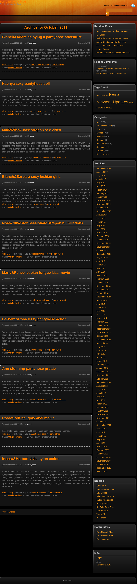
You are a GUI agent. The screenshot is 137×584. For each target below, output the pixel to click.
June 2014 (101, 307)
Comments (103, 565)
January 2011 (102, 454)
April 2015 (100, 272)
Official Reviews (15, 68)
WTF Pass (101, 518)
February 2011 (102, 450)
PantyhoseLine (103, 539)
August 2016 (102, 215)
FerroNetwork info (102, 95)
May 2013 (100, 354)
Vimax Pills (101, 514)
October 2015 (102, 250)
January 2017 (102, 197)
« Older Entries (8, 512)
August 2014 (102, 300)
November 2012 (103, 375)
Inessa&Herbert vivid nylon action (30, 459)
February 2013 (102, 364)
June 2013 (101, 350)
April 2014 (100, 314)
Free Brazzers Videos (105, 489)
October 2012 (102, 379)
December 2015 (103, 243)
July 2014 (100, 304)
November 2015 (103, 247)
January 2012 (102, 411)
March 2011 (101, 446)
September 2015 (103, 254)
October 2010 (102, 464)
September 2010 (103, 468)
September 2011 (103, 425)
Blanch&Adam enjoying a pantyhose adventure (42, 37)
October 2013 (102, 336)
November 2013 (103, 332)
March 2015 (101, 275)
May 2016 (100, 225)
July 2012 (100, 389)
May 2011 (100, 439)
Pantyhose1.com (38, 350)
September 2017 (103, 168)
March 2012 (101, 404)
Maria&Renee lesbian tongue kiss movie (36, 273)
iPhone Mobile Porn (105, 496)
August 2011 (102, 429)
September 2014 (103, 297)
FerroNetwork (58, 65)
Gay (98, 129)
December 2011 (103, 414)
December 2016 (103, 200)
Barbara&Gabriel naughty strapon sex (113, 53)
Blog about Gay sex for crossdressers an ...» (112, 69)
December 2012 (103, 372)
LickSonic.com (37, 204)
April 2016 (100, 229)
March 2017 (101, 190)
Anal (29, 424)
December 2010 (103, 457)
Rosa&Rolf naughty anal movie (28, 418)
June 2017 (101, 179)
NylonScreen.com (39, 492)
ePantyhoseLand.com (41, 111)
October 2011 (102, 421)
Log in (99, 558)
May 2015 (100, 268)
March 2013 (101, 361)
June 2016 (101, 222)
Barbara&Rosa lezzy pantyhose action (34, 319)
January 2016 (102, 240)
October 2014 (102, 293)
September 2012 (103, 382)
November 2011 (103, 418)
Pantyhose (31, 43)
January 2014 (102, 325)
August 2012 (102, 386)
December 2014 (103, 286)
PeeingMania (102, 503)
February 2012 (102, 407)
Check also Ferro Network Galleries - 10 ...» (112, 73)
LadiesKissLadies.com (41, 300)
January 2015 (102, 282)
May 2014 (100, 311)
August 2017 (102, 172)
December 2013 (103, 329)
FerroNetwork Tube (104, 535)
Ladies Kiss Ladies (104, 500)
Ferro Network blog (13, 1)
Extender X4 (101, 486)
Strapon (30, 136)
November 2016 (103, 204)
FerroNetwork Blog (104, 532)
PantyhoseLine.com (40, 65)
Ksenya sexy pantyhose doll (26, 84)
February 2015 (102, 279)
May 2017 (100, 183)
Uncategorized (102, 154)
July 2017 (100, 175)
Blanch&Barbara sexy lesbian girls (31, 177)
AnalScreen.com (38, 434)
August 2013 (102, 343)
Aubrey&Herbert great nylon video (111, 42)
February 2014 (102, 322)
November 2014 (103, 290)
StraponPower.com (39, 254)
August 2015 (102, 257)
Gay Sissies (101, 493)
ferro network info (104, 126)
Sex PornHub (102, 511)
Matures (100, 136)
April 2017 (100, 186)
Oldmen (99, 140)
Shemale (100, 147)
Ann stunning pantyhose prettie (29, 369)
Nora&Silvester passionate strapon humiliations (42, 223)
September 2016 (103, 211)
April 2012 (100, 400)
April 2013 (100, 357)
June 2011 (101, 436)
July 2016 (100, 218)
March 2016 (101, 232)
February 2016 (102, 236)
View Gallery (7, 65)
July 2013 (100, 347)
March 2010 (101, 471)
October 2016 (102, 208)
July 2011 (100, 432)
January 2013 (102, 368)
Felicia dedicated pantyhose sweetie (112, 38)
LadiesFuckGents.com (41, 158)
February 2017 (102, 193)
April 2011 (100, 443)
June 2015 (101, 265)
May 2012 (100, 397)
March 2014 (101, 318)
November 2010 (103, 461)
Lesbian (30, 183)
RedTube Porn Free (105, 507)
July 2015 (100, 261)
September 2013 (103, 340)
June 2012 (101, 393)
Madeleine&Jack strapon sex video (31, 130)
